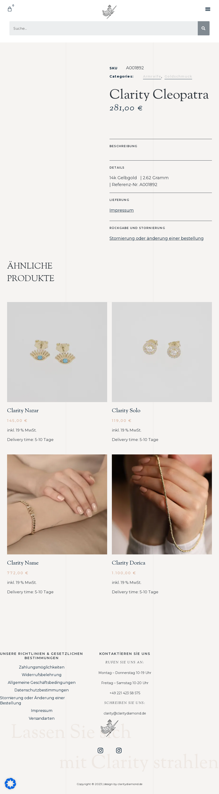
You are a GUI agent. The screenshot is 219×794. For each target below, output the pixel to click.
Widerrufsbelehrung (42, 675)
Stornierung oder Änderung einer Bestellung (32, 700)
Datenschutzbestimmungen (41, 690)
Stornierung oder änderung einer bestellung (157, 238)
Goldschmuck (178, 76)
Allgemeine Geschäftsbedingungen (42, 682)
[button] (208, 9)
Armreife (152, 76)
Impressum (122, 210)
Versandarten (42, 718)
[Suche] (204, 28)
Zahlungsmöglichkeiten (41, 667)
